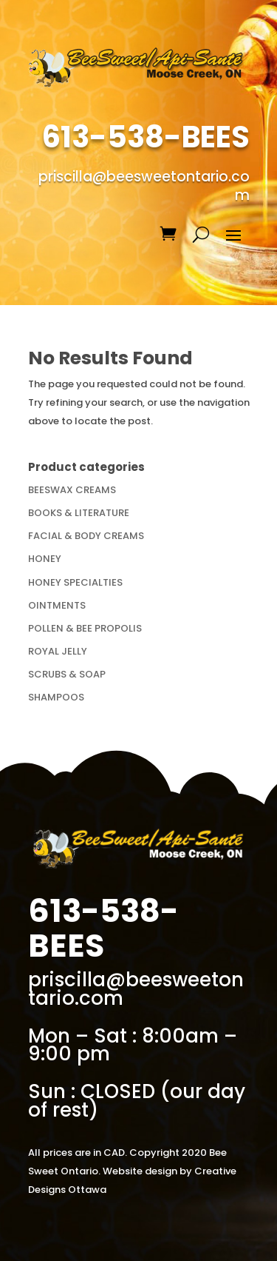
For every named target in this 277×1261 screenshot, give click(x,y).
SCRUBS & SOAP (67, 674)
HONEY (44, 559)
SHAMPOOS (56, 697)
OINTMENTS (57, 605)
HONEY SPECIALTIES (75, 582)
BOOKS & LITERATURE (78, 513)
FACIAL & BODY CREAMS (86, 536)
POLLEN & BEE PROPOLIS (85, 628)
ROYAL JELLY (57, 651)
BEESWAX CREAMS (72, 490)
